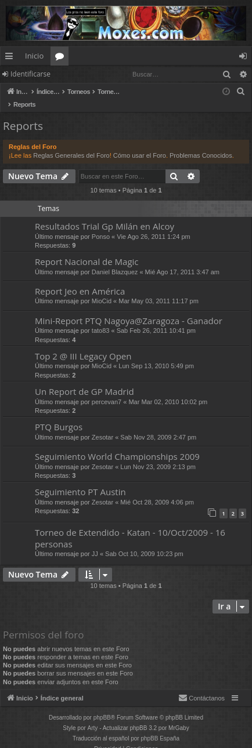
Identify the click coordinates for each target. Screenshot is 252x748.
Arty (93, 716)
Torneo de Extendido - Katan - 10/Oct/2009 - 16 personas (130, 525)
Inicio (34, 55)
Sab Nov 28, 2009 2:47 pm (158, 425)
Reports (23, 113)
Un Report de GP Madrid (84, 379)
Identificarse (30, 74)
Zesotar (102, 425)
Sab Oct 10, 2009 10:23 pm (144, 541)
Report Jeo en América (80, 279)
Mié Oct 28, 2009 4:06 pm (157, 489)
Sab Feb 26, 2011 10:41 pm (156, 318)
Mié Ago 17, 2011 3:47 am (182, 259)
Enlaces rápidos (11, 58)
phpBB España (160, 726)
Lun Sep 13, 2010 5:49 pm (156, 353)
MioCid (101, 288)
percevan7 (106, 389)
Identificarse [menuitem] (246, 58)
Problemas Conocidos (201, 143)
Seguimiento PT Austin (80, 479)
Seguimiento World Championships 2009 (117, 444)
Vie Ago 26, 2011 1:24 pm (153, 224)
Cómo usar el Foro (139, 143)
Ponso (101, 224)
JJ (95, 541)
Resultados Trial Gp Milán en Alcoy (104, 214)
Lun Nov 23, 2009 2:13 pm (158, 454)
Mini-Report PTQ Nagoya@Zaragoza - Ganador (128, 308)
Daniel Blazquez (115, 259)
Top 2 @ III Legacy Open (83, 344)
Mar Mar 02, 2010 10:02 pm (167, 389)
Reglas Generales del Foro (71, 143)
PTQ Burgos (58, 414)
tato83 (101, 318)
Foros (62, 58)
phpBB (102, 705)
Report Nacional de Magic (87, 249)
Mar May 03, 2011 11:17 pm (158, 288)
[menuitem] (241, 91)
